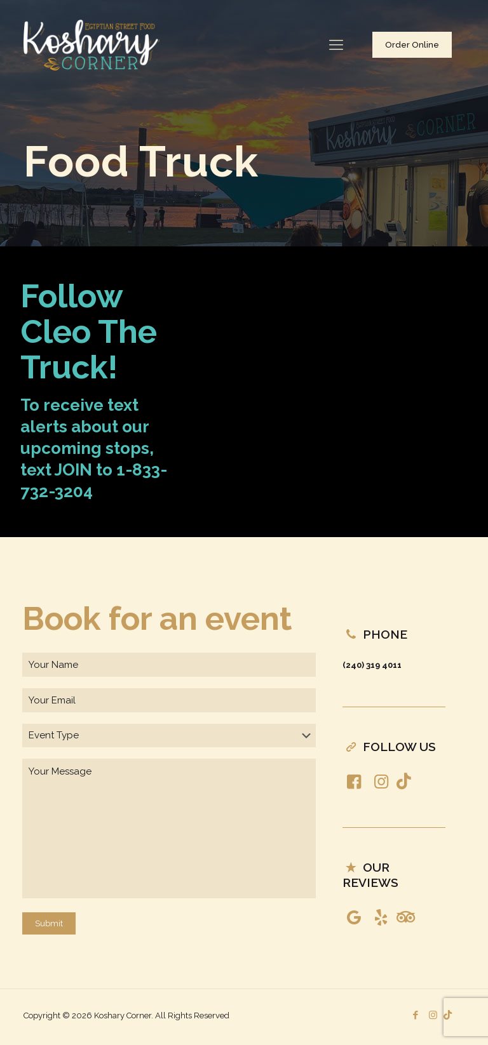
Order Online (412, 45)
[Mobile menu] (336, 44)
